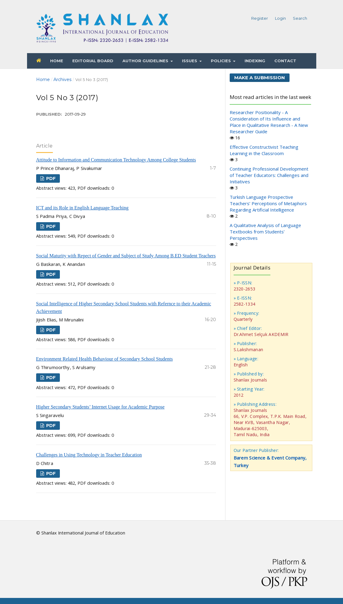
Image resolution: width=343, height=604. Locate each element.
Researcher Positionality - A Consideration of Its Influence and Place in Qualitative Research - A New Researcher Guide (269, 121)
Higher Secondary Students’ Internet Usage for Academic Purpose (100, 406)
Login (280, 18)
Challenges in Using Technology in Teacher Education (89, 454)
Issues (190, 60)
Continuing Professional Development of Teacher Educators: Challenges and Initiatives (269, 175)
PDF (50, 178)
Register (259, 18)
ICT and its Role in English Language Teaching (82, 207)
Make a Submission (259, 77)
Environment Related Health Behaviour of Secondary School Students (104, 358)
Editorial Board (92, 60)
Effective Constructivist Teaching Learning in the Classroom (264, 150)
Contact (285, 60)
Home (56, 60)
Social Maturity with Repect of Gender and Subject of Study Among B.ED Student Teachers (126, 255)
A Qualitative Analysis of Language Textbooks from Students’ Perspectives (265, 231)
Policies (221, 60)
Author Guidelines (146, 60)
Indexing (255, 60)
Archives (62, 79)
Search (300, 18)
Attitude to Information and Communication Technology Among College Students (116, 159)
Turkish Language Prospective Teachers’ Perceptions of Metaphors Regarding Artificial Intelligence (268, 203)
